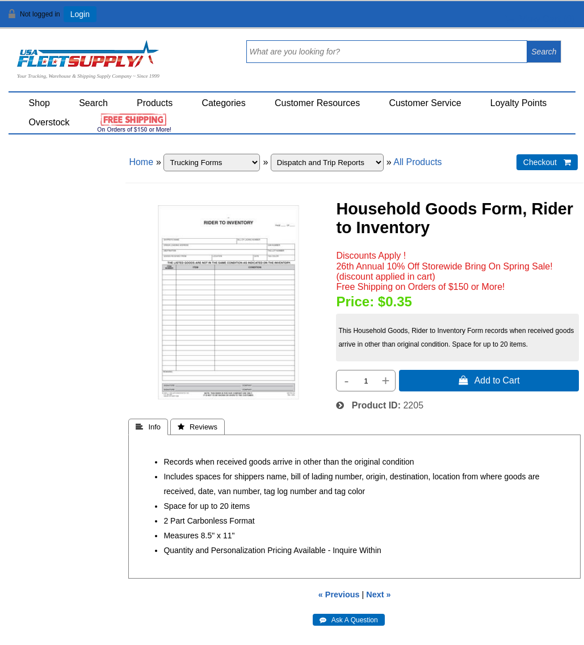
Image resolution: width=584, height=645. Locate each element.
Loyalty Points (518, 103)
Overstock (49, 122)
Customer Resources (317, 103)
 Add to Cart (489, 380)
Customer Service (425, 103)
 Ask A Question (349, 620)
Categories (223, 103)
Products (155, 103)
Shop (39, 103)
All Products (417, 162)
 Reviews (197, 427)
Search (93, 103)
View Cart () (540, 19)
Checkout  (547, 162)
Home (141, 162)
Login (80, 14)
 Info (148, 427)
